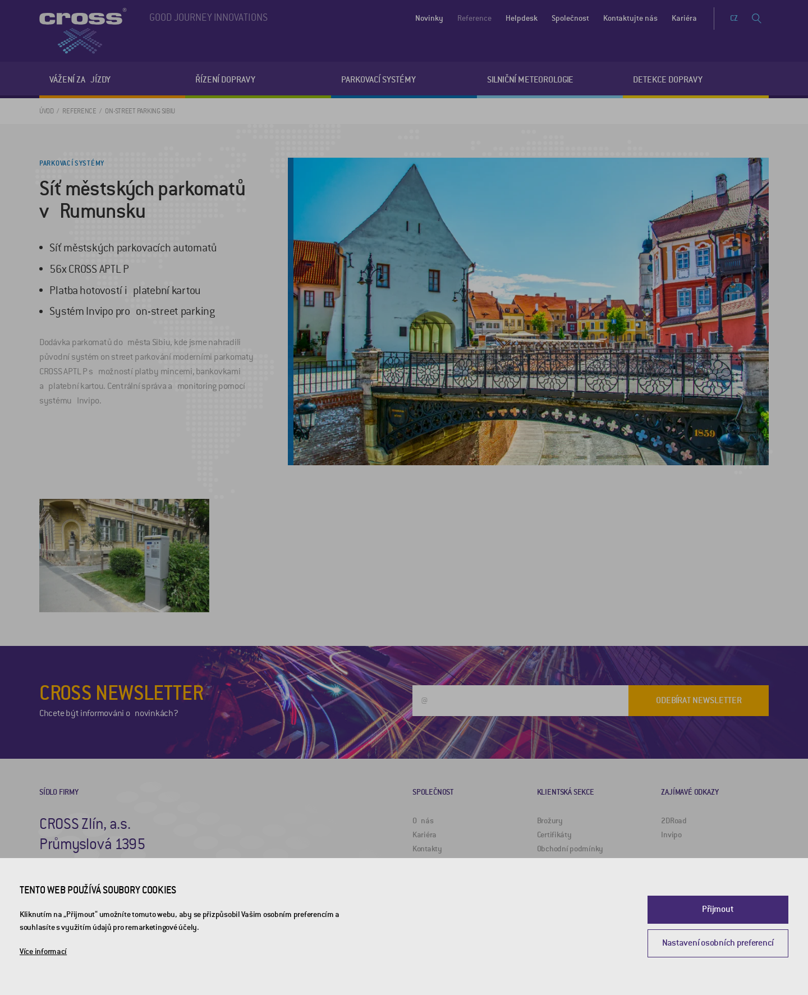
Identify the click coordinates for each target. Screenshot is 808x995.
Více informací (43, 951)
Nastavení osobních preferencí (718, 942)
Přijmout (717, 909)
